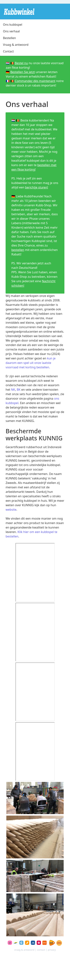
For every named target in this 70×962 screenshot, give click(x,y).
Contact (8, 51)
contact (41, 949)
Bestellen (9, 38)
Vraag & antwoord (15, 45)
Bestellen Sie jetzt (22, 72)
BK (18, 390)
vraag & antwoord (24, 949)
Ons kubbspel (12, 25)
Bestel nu (21, 63)
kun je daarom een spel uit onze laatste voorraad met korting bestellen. (31, 362)
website (11, 510)
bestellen (17, 250)
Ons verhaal (11, 31)
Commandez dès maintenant (35, 81)
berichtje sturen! (36, 187)
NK (13, 390)
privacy (52, 949)
